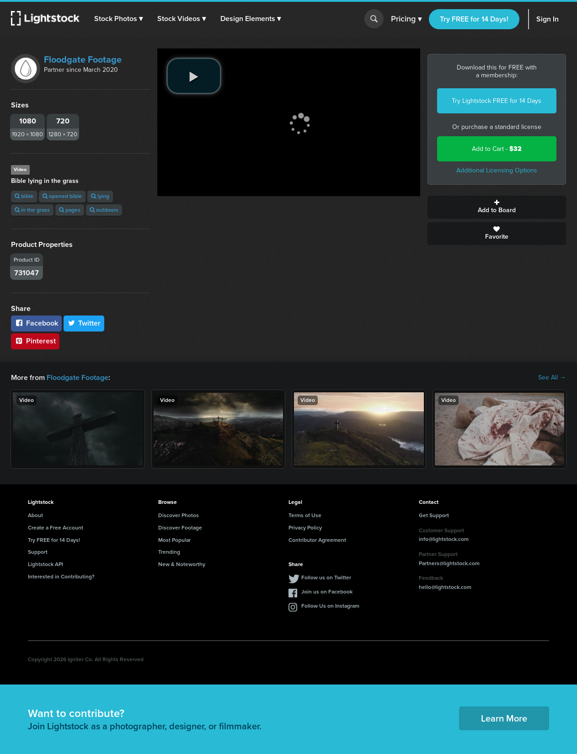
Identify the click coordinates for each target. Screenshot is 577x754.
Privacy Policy (305, 528)
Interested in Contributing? (61, 576)
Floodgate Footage (83, 59)
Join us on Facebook (327, 592)
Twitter (84, 323)
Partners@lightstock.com (449, 563)
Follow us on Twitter (326, 577)
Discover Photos (178, 515)
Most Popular (174, 540)
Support (38, 552)
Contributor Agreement (317, 540)
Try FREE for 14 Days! (474, 19)
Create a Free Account (55, 528)
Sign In (547, 19)
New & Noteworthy (181, 564)
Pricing (406, 19)
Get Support (434, 515)
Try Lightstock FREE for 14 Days (496, 101)
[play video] (193, 76)
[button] (118, 19)
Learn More (504, 718)
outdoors (104, 210)
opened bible (62, 196)
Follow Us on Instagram (330, 606)
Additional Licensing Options (496, 170)
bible (24, 196)
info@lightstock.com (444, 539)
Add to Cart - (497, 149)
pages (69, 210)
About (35, 515)
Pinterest (35, 341)
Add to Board (497, 207)
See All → (552, 377)
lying (100, 196)
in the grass (32, 210)
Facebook (36, 323)
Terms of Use (304, 515)
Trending (169, 552)
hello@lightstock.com (445, 587)
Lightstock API (45, 564)
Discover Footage (180, 528)
